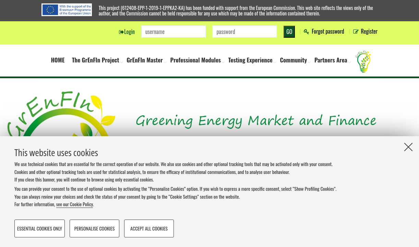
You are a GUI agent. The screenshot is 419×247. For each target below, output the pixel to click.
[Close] (408, 146)
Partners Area (330, 60)
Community (293, 60)
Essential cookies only (39, 228)
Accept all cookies (149, 228)
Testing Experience (250, 60)
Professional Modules (195, 60)
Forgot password (328, 31)
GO (289, 31)
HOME (57, 60)
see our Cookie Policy (74, 204)
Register (369, 31)
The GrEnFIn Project (95, 60)
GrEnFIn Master (145, 60)
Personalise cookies (94, 228)
